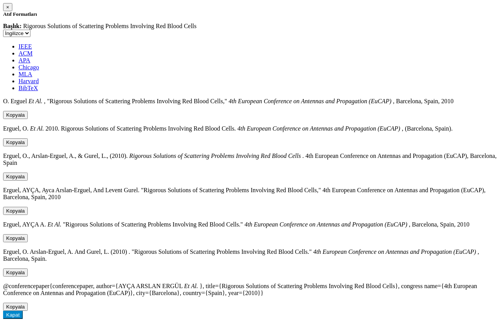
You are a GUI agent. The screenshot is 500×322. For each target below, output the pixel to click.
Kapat (13, 315)
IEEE (25, 46)
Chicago (29, 67)
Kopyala (15, 115)
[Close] (7, 7)
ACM (25, 53)
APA (24, 60)
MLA (25, 74)
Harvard (29, 81)
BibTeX (28, 88)
